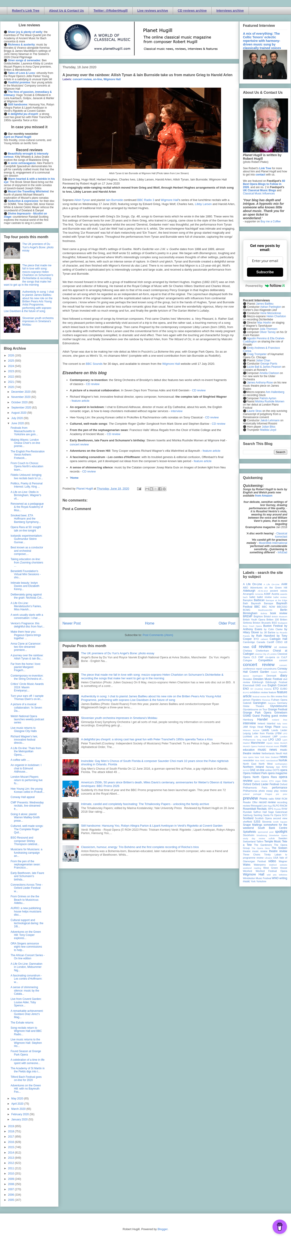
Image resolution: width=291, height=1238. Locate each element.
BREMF (247, 616)
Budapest (282, 623)
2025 (11, 360)
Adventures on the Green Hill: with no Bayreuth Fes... (26, 1089)
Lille (256, 736)
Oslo (284, 781)
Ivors (284, 723)
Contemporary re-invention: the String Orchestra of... (27, 677)
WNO (275, 878)
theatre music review (255, 851)
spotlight (281, 831)
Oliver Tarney (267, 332)
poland (246, 794)
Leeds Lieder (279, 730)
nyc (278, 767)
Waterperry (260, 864)
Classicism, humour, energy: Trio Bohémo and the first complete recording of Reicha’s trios (140, 847)
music (276, 746)
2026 (11, 355)
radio (271, 798)
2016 (11, 1142)
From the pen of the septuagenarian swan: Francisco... (25, 864)
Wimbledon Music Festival (257, 878)
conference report (252, 668)
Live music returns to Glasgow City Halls (24, 729)
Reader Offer (250, 802)
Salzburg (248, 815)
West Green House (275, 867)
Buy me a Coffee (271, 221)
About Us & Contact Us (66, 10)
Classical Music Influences (259, 193)
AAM (284, 584)
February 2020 (20, 1114)
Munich (283, 743)
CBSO (279, 642)
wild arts (272, 874)
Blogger (162, 1229)
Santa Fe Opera (272, 815)
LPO (271, 739)
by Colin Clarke (273, 629)
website (283, 865)
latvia (284, 727)
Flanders (256, 699)
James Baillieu (264, 303)
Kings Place (272, 726)
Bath (245, 603)
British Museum (279, 616)
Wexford (247, 871)
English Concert (277, 685)
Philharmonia (250, 790)
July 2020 (17, 418)
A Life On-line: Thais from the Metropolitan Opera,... (26, 751)
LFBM (278, 733)
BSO (274, 622)
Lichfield (247, 736)
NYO (284, 767)
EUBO (283, 688)
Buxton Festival (273, 625)
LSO (278, 739)
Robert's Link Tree (25, 10)
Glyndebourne (278, 706)
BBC (257, 606)
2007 (11, 1189)
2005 (11, 1200)
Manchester (258, 742)
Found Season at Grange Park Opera (26, 1053)
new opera (248, 757)
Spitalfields (249, 831)
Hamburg (248, 719)
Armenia (259, 594)
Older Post (227, 623)
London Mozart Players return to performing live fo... (27, 780)
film (268, 696)
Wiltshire (283, 874)
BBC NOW (268, 606)
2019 (11, 1126)
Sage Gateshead (277, 812)
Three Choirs (251, 854)
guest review (279, 715)
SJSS (257, 821)
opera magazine (277, 773)
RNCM (283, 805)
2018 (11, 1131)
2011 (11, 1168)
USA (275, 857)
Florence (266, 700)
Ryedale (247, 812)
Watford (273, 865)
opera (283, 770)
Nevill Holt (281, 753)
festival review (259, 696)
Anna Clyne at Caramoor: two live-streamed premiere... (26, 647)
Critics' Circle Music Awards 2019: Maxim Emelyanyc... (27, 687)
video (272, 861)
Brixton (257, 622)
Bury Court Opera (252, 626)
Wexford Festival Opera (271, 871)
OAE (252, 770)
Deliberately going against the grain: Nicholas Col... (27, 596)
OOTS (276, 770)
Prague (268, 794)
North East (249, 763)
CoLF (284, 657)
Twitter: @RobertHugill (111, 10)
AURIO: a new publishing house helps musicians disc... (26, 911)
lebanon (247, 730)
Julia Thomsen (268, 329)
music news (267, 749)
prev (285, 794)
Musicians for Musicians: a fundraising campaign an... (26, 852)
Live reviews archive (152, 10)
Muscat (269, 746)
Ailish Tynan (82, 200)
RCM (284, 798)
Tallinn (259, 841)
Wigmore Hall (112, 79)
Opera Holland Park (255, 773)
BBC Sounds (94, 363)
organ (278, 781)
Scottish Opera (263, 818)
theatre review (278, 851)
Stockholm (248, 835)
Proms (263, 798)
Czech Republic (279, 672)
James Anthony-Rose (260, 382)
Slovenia (266, 821)
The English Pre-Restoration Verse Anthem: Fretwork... (28, 455)
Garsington (259, 702)
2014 (11, 1152)
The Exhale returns (22, 1022)
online (268, 770)
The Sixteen (279, 848)
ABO (245, 587)
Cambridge (249, 642)
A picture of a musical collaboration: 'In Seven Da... (26, 707)
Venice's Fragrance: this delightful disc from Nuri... (27, 625)
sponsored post (266, 832)
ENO (246, 688)
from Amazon (263, 495)
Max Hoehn (264, 322)
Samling (258, 815)
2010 (11, 1173)
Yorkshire (261, 881)
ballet (252, 597)
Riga (270, 806)
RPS (270, 808)
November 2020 (21, 397)
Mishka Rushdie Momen (269, 401)
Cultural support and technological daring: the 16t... (27, 923)
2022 (11, 376)
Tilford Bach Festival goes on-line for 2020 (26, 1078)
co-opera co (272, 657)
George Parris (268, 363)
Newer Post (71, 623)
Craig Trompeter (257, 354)
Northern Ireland (253, 766)
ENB (264, 685)
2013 (11, 1157)
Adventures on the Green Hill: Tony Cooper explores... (26, 935)
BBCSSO (282, 606)
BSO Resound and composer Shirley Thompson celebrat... (25, 841)
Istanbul (271, 723)
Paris (264, 787)
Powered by (265, 285)
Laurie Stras (254, 411)
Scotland (248, 818)
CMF (260, 657)
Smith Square (280, 822)
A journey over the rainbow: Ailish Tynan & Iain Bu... (27, 657)
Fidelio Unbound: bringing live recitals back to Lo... (27, 476)
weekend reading (252, 868)
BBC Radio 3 (145, 200)
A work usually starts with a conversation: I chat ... (27, 616)
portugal (257, 794)
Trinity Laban (272, 854)
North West (266, 763)
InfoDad (282, 552)
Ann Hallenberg (275, 392)
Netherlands (268, 753)
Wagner (283, 861)
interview (176, 411)
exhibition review (259, 692)
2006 (11, 1194)
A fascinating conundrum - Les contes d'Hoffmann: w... (26, 979)
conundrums (269, 668)
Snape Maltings (252, 824)
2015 (11, 1147)
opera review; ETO (264, 781)
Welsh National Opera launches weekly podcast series (27, 719)
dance (246, 676)
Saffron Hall (260, 812)
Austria (275, 594)
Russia (277, 809)
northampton (281, 764)
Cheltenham (262, 650)
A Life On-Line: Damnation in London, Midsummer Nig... (26, 967)
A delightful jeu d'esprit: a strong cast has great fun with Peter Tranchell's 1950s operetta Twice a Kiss (147, 739)
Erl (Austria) (256, 689)
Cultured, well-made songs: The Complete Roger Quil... (27, 829)
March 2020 (18, 1108)
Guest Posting (261, 715)
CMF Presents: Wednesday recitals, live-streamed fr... (27, 806)
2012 (11, 1163)
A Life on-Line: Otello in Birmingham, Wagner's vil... (26, 495)
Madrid (246, 743)
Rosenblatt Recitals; (255, 808)
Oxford (247, 784)
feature (272, 692)
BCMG (246, 610)
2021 (11, 381)
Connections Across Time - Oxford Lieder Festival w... (27, 888)
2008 (11, 1184)
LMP (275, 736)
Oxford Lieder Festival (265, 784)
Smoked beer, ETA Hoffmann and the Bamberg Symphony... (26, 519)
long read (262, 740)
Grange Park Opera (257, 712)
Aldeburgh (249, 590)
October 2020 (19, 402)
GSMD (247, 715)
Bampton (248, 600)
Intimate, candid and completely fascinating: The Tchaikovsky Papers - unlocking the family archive (145, 804)
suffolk (272, 838)
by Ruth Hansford (263, 635)
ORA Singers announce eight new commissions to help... (26, 947)
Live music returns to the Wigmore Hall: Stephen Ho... (26, 1043)
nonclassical (272, 760)
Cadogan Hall (278, 639)
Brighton (258, 616)
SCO (284, 815)
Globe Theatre (253, 706)
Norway (270, 767)
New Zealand (272, 757)
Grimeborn (280, 712)
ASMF (267, 594)
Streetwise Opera (278, 835)
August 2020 (19, 412)
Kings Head (256, 726)
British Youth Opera (254, 619)
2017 (11, 1136)
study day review (254, 838)
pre (277, 794)
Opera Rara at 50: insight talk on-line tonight (26, 529)
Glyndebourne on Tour (255, 709)
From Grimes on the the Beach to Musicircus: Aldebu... (25, 900)
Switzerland (249, 841)
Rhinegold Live (259, 805)
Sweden (282, 838)
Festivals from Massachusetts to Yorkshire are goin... (24, 431)
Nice (257, 760)
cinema (258, 654)
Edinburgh (257, 682)
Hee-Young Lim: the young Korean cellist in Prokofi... (27, 790)
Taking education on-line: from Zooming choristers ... (27, 562)
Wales (246, 864)
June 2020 (18, 423)
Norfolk (283, 760)
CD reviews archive (192, 10)
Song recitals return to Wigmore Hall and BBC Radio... (26, 1031)
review (246, 805)
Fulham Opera (279, 699)
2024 (11, 366)
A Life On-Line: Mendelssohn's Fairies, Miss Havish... (26, 606)
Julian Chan (263, 360)
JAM (245, 726)
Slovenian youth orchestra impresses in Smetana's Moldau (119, 718)
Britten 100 (272, 619)
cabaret (264, 639)
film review (276, 696)
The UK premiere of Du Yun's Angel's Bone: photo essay (117, 653)
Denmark (271, 675)
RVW (284, 808)
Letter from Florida (263, 733)
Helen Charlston (276, 316)
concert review (82, 79)
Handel (262, 719)
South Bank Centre (272, 828)
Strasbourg (261, 835)
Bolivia (264, 613)
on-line (97, 79)
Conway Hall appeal (23, 797)
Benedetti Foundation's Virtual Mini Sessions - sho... (26, 574)
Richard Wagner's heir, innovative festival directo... (24, 740)
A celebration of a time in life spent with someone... (27, 1061)
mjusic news (272, 743)
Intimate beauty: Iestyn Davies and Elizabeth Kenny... (25, 586)
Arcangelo (248, 594)
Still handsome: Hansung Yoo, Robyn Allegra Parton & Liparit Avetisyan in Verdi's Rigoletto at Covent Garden (151, 825)
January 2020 (19, 1119)
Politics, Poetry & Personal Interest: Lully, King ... (26, 485)
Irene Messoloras (270, 313)
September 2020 (21, 407)
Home (74, 477)
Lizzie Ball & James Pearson (264, 366)
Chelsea (247, 650)
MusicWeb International (273, 543)
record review (267, 802)
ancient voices (278, 590)
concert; (283, 665)
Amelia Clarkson (269, 373)
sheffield (247, 821)
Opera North (251, 777)
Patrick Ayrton (268, 398)
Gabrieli (247, 703)
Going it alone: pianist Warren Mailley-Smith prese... (25, 817)
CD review (92, 384)
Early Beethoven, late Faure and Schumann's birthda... (27, 876)
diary (283, 675)
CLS (254, 657)
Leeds (265, 730)
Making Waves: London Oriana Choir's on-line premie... (25, 443)
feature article (80, 400)
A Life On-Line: (272, 584)
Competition (265, 660)
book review (278, 613)
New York (259, 757)
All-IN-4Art (263, 591)
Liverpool (265, 736)
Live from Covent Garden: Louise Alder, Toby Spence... (26, 1002)
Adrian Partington (270, 306)
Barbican (259, 600)
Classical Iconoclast (281, 535)
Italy (279, 723)
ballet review (264, 597)
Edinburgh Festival (276, 682)
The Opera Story (261, 848)
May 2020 (17, 1098)
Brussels (266, 622)
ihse (285, 719)
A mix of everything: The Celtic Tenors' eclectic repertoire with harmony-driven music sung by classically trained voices (262, 41)
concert (283, 660)
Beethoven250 (265, 610)
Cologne (247, 660)
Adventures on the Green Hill (268, 587)
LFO (285, 733)
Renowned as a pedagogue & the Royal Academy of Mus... (27, 507)
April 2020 (17, 1103)
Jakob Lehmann (269, 420)
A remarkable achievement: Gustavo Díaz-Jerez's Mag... (27, 1014)
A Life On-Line (252, 584)
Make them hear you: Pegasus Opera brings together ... (26, 635)
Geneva (272, 703)
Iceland (275, 719)
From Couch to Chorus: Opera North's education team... (27, 466)
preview (250, 798)
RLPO (276, 805)
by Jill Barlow (267, 632)
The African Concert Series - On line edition (28, 957)
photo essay (266, 790)
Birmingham (250, 613)
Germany (282, 703)
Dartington (258, 676)
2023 (11, 371)
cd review (261, 646)
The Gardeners (263, 845)
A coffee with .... (20, 759)
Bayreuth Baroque (262, 603)
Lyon (285, 740)
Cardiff (270, 642)
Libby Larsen (203, 204)
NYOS (246, 770)
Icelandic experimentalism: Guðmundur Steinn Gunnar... (26, 539)
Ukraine (268, 858)
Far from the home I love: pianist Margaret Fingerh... (26, 667)
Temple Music (272, 841)
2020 (11, 387)
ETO (276, 688)
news (283, 757)
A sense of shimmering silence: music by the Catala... (25, 990)
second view (280, 818)
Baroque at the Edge (276, 600)
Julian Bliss (268, 426)
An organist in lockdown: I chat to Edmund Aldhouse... (26, 768)
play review (280, 790)
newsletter (248, 760)
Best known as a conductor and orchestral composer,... (27, 551)
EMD (258, 685)
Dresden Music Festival (267, 679)
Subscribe (265, 272)
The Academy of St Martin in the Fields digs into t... (28, 1070)
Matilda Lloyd (268, 429)
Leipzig (247, 733)
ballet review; (280, 597)
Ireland (261, 723)
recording (282, 802)
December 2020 (21, 391)
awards (283, 594)
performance (279, 787)
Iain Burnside (114, 200)
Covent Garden (259, 671)
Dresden (247, 679)
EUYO (246, 692)
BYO (256, 639)
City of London (270, 654)
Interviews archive (230, 10)
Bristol (267, 616)
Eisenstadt (248, 685)
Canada (260, 642)
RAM (277, 798)
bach (245, 597)
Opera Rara (269, 777)
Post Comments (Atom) (158, 635)
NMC (262, 760)
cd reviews (280, 647)
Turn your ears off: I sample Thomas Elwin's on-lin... (27, 697)
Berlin (283, 609)
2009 (11, 1179)
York (253, 881)
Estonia (268, 689)
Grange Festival (277, 709)
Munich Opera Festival (254, 746)
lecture (256, 730)
